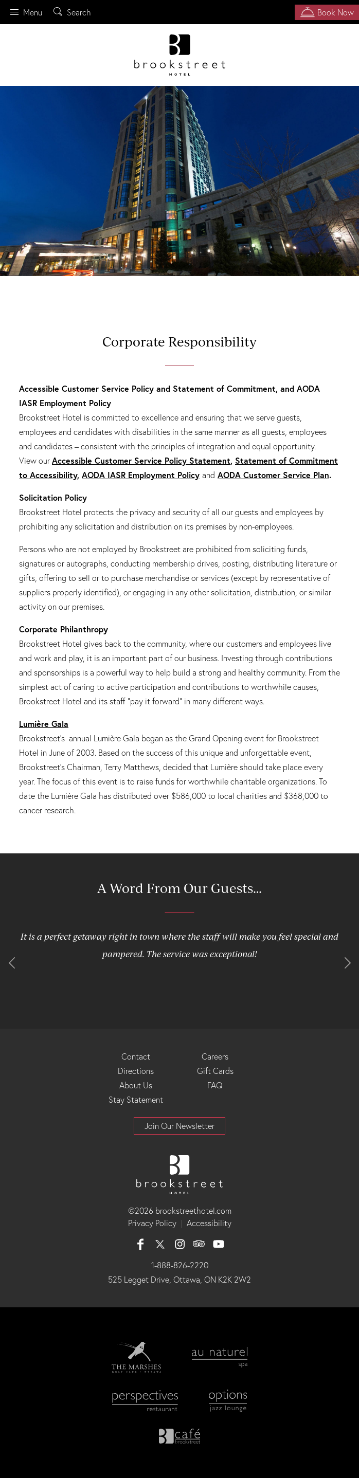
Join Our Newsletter (179, 1126)
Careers (215, 1056)
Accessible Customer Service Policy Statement (141, 460)
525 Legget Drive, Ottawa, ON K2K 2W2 (179, 1279)
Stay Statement (136, 1099)
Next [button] (347, 963)
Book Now (324, 12)
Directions (136, 1071)
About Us (135, 1085)
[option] (179, 181)
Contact (135, 1056)
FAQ (215, 1085)
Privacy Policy (152, 1223)
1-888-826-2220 (179, 1265)
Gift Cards (215, 1071)
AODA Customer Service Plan (273, 474)
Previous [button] (11, 963)
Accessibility (209, 1223)
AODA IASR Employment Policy (141, 474)
